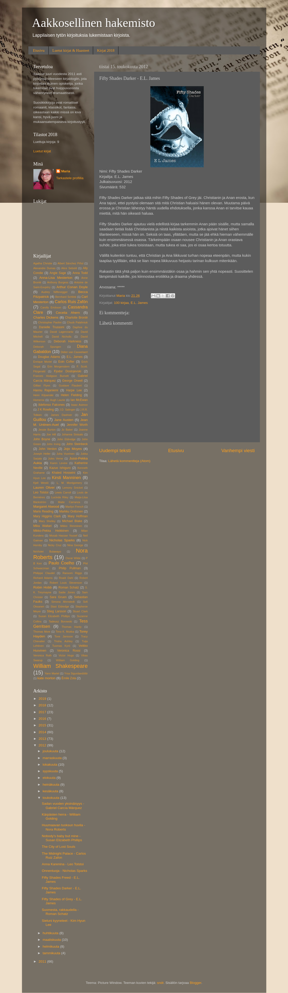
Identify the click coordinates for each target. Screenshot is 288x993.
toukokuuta (51, 798)
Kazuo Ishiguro (60, 468)
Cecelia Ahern (68, 313)
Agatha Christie (42, 263)
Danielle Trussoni (51, 327)
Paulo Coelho (61, 563)
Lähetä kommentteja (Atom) (129, 461)
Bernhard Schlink (65, 296)
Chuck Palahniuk (77, 322)
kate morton (46, 678)
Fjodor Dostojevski (67, 371)
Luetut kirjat (42, 151)
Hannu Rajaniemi (45, 390)
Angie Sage (58, 273)
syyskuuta (51, 771)
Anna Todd (80, 273)
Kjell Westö (41, 482)
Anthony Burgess (57, 282)
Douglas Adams (49, 357)
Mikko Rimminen (71, 525)
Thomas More (41, 631)
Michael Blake (72, 521)
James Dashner (61, 414)
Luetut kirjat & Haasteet (70, 50)
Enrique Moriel (42, 361)
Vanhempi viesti (238, 450)
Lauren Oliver (44, 487)
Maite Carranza (69, 502)
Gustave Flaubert (70, 385)
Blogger (195, 983)
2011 (42, 961)
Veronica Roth (42, 655)
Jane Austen (63, 420)
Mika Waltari (42, 526)
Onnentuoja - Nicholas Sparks (64, 871)
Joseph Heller (42, 453)
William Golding (67, 660)
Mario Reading (43, 511)
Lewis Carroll (63, 492)
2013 (42, 739)
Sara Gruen (58, 597)
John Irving (53, 444)
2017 (42, 712)
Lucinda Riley (60, 497)
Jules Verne (55, 458)
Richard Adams (43, 577)
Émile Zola (68, 678)
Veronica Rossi (68, 650)
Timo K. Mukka (65, 631)
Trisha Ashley (63, 641)
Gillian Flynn (41, 385)
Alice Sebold (69, 268)
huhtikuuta (51, 933)
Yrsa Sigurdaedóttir (76, 673)
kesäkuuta (51, 791)
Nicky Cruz (54, 545)
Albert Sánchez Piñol (70, 263)
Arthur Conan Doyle (72, 287)
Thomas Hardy (71, 626)
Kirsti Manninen (66, 477)
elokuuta (50, 778)
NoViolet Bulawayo (47, 551)
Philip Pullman (70, 568)
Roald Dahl (66, 577)
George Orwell (72, 380)
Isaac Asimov (79, 404)
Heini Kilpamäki (43, 395)
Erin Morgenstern (58, 366)
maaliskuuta (52, 940)
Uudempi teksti (115, 450)
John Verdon (48, 449)
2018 (42, 705)
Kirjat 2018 (105, 50)
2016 (42, 719)
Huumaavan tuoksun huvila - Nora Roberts (63, 827)
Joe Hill (51, 434)
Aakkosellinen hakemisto (93, 22)
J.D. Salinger (67, 409)
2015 (42, 725)
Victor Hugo (66, 655)
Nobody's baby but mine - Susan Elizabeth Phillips (62, 838)
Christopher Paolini (49, 322)
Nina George (75, 545)
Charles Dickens (45, 317)
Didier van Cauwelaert (74, 352)
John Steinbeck (77, 444)
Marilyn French (74, 506)
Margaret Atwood (46, 506)
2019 (42, 699)
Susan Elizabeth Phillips (54, 616)
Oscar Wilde (73, 558)
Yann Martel (52, 673)
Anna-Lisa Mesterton (55, 278)
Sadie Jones (67, 592)
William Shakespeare (60, 666)
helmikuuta (51, 946)
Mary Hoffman (78, 516)
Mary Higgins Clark (47, 516)
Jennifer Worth (77, 425)
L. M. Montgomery (69, 482)
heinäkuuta (51, 784)
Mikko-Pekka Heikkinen (51, 530)
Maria (65, 171)
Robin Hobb (42, 587)
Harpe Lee (74, 390)
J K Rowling (45, 409)
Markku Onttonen (71, 511)
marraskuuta (53, 758)
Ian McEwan (79, 400)
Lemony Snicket (73, 487)
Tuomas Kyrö (61, 645)
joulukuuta (51, 751)
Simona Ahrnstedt (63, 601)
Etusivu (39, 50)
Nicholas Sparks (62, 540)
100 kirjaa (121, 303)
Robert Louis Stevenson (66, 582)
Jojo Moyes (73, 449)
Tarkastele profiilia (70, 178)
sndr (160, 983)
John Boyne (41, 439)
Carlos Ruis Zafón (71, 301)
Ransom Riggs (72, 573)
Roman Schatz (68, 587)
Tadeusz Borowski (60, 621)
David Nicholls (61, 336)
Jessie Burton (47, 429)
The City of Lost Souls (58, 847)
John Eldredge (66, 439)
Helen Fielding (71, 395)
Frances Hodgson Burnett (51, 375)
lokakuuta (50, 764)
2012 (42, 745)
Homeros (39, 399)
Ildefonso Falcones (51, 405)
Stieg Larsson (56, 611)
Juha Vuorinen (65, 453)
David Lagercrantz (61, 331)
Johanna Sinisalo (72, 434)
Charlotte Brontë (76, 317)
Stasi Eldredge (60, 606)
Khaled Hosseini (63, 472)
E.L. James (139, 303)
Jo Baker (67, 429)
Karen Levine (58, 463)
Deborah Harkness (67, 341)
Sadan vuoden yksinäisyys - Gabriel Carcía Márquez (63, 806)
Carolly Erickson (50, 307)
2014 (42, 732)
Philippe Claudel (44, 573)
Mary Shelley (47, 521)
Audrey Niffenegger (54, 291)
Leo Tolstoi (41, 492)
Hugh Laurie (57, 399)
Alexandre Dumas (44, 268)
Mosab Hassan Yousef (63, 535)
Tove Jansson (63, 636)
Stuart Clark (80, 611)
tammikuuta (52, 953)
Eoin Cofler (66, 361)
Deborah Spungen (47, 346)
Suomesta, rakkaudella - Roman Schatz (60, 912)
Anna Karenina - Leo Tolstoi (63, 864)
